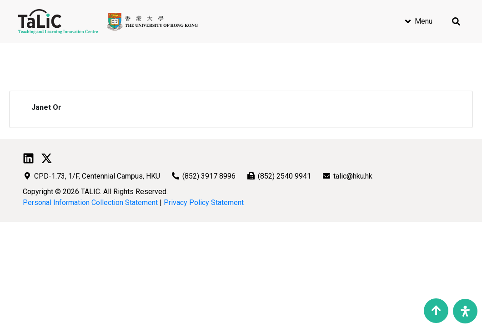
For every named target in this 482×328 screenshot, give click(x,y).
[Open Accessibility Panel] (465, 311)
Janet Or (46, 107)
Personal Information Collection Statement (90, 202)
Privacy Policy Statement (204, 202)
